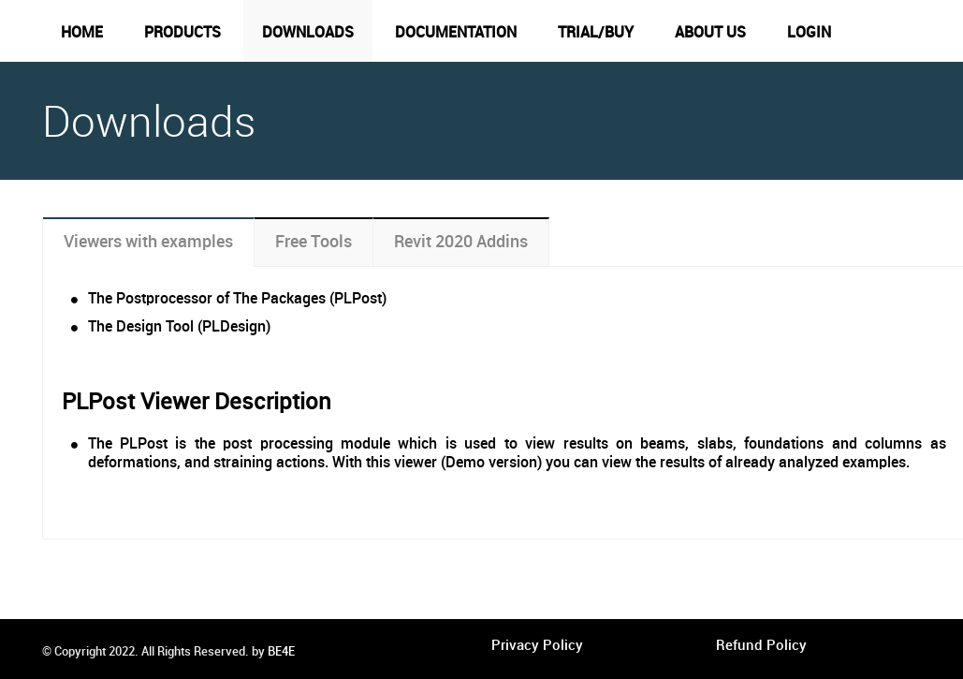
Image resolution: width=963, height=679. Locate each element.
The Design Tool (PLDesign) (179, 327)
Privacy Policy (537, 646)
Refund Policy (761, 646)
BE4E (281, 651)
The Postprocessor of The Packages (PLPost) (237, 299)
